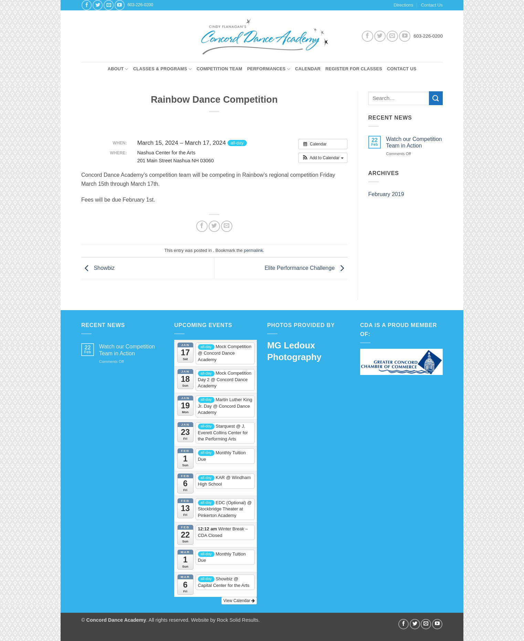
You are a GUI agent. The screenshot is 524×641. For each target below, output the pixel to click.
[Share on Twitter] (214, 226)
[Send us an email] (109, 5)
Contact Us (432, 5)
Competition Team (219, 68)
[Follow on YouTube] (120, 5)
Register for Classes (353, 68)
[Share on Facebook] (202, 226)
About (117, 69)
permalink (253, 250)
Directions (403, 5)
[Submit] (436, 98)
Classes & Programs (162, 69)
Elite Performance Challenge (305, 268)
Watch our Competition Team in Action (414, 142)
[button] (322, 158)
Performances (268, 69)
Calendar (308, 68)
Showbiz (98, 268)
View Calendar (239, 600)
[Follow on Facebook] (87, 5)
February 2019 (386, 194)
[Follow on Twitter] (98, 5)
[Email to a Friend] (226, 226)
